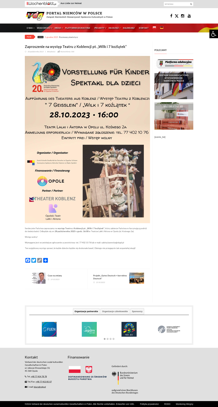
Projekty (99, 28)
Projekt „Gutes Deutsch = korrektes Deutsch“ (110, 277)
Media (58, 28)
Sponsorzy (137, 311)
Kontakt (144, 28)
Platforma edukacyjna (77, 28)
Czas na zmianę (55, 275)
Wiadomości (43, 28)
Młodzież (114, 28)
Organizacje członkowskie (115, 311)
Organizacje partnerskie (86, 311)
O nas (30, 28)
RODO (167, 404)
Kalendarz (129, 28)
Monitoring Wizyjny (184, 404)
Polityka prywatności (149, 404)
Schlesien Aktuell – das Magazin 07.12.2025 (82, 5)
